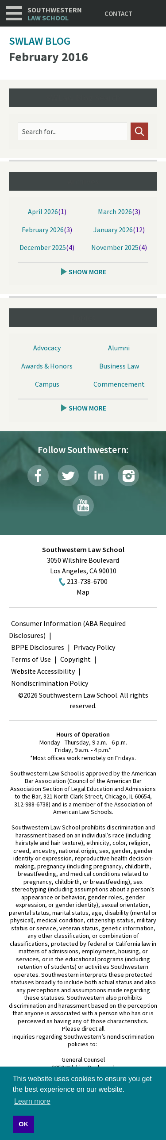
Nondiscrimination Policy (49, 683)
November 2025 (115, 247)
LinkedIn (98, 475)
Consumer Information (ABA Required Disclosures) (67, 629)
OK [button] (23, 1124)
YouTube (83, 505)
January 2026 (113, 229)
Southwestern (54, 14)
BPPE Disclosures (37, 647)
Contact (118, 13)
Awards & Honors (47, 365)
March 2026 (115, 211)
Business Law (119, 365)
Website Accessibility (43, 671)
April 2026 (43, 211)
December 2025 (42, 247)
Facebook (38, 475)
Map (83, 591)
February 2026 (43, 229)
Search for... (39, 131)
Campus (47, 384)
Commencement (119, 384)
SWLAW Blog (39, 41)
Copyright (75, 659)
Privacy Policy (94, 647)
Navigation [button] (14, 13)
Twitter (68, 475)
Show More (87, 271)
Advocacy (47, 347)
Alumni (119, 347)
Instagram (128, 475)
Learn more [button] (32, 1101)
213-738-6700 (87, 581)
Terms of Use (31, 659)
